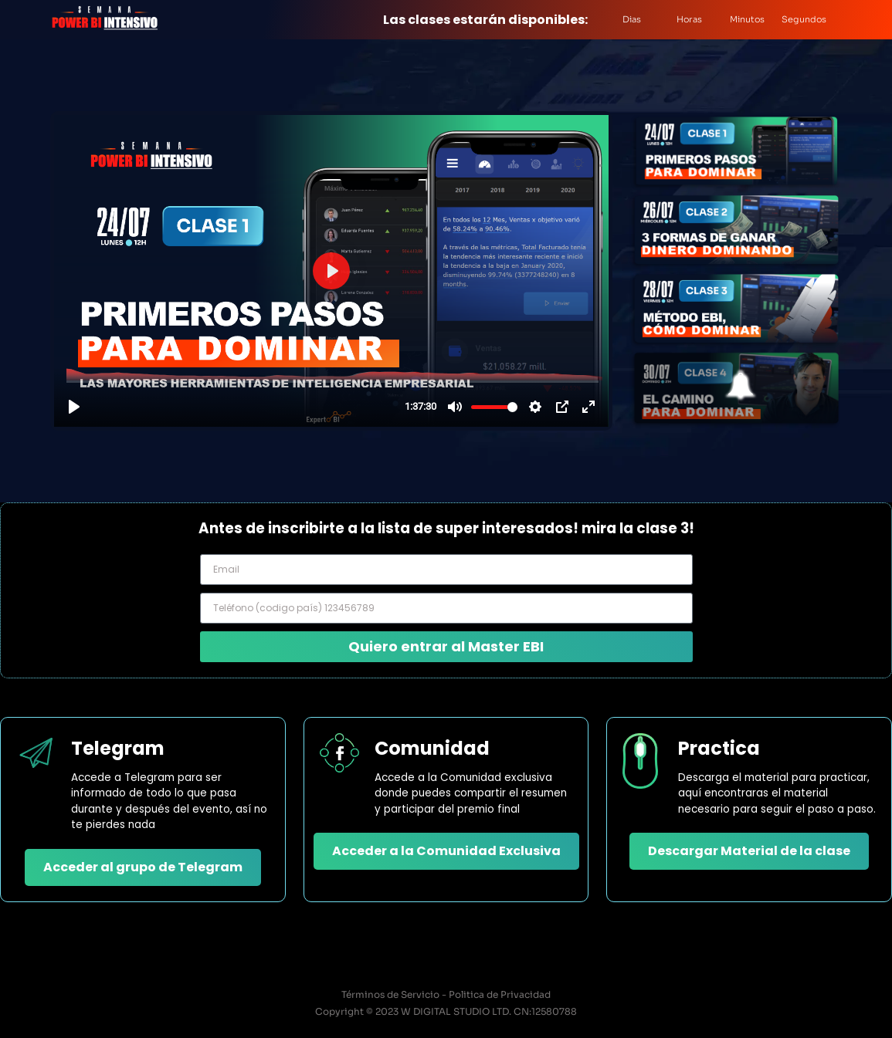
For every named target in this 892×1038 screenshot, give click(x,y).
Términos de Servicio (390, 994)
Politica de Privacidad (500, 994)
